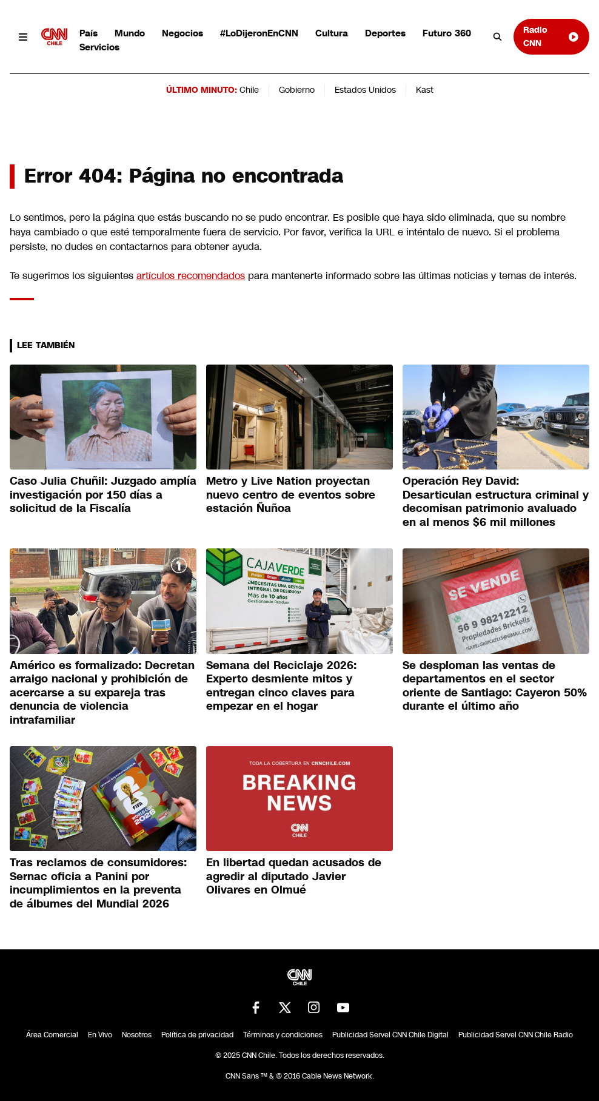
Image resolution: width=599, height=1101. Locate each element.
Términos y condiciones (283, 1035)
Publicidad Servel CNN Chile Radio (515, 1035)
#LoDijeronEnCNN (259, 33)
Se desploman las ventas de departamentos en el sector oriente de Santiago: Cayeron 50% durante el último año (495, 686)
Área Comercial (52, 1035)
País (88, 33)
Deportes (385, 33)
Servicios (99, 47)
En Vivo (100, 1035)
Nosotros (137, 1035)
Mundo (130, 33)
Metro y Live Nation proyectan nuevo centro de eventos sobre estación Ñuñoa (290, 494)
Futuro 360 (447, 33)
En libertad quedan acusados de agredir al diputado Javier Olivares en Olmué (293, 876)
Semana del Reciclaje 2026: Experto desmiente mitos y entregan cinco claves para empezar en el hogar (281, 686)
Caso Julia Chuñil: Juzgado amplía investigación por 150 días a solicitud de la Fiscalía (103, 494)
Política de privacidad (197, 1035)
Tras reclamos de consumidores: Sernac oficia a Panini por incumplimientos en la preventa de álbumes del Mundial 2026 (98, 883)
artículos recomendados (190, 276)
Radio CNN (551, 36)
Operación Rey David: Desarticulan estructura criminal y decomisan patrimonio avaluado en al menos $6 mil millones (496, 501)
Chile (249, 90)
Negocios (182, 33)
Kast (424, 90)
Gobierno (297, 90)
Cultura (331, 33)
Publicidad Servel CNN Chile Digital (390, 1035)
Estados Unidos (365, 90)
